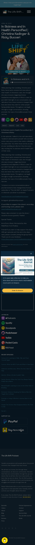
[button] (31, 254)
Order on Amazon (17, 290)
